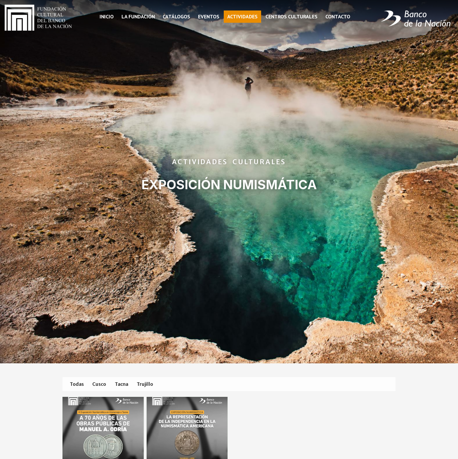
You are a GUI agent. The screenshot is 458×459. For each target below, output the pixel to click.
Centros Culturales (292, 16)
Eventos (208, 16)
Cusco (104, 384)
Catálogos (176, 16)
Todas (78, 384)
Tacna (129, 384)
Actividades (242, 16)
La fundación (138, 16)
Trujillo (156, 384)
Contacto (337, 16)
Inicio (107, 16)
